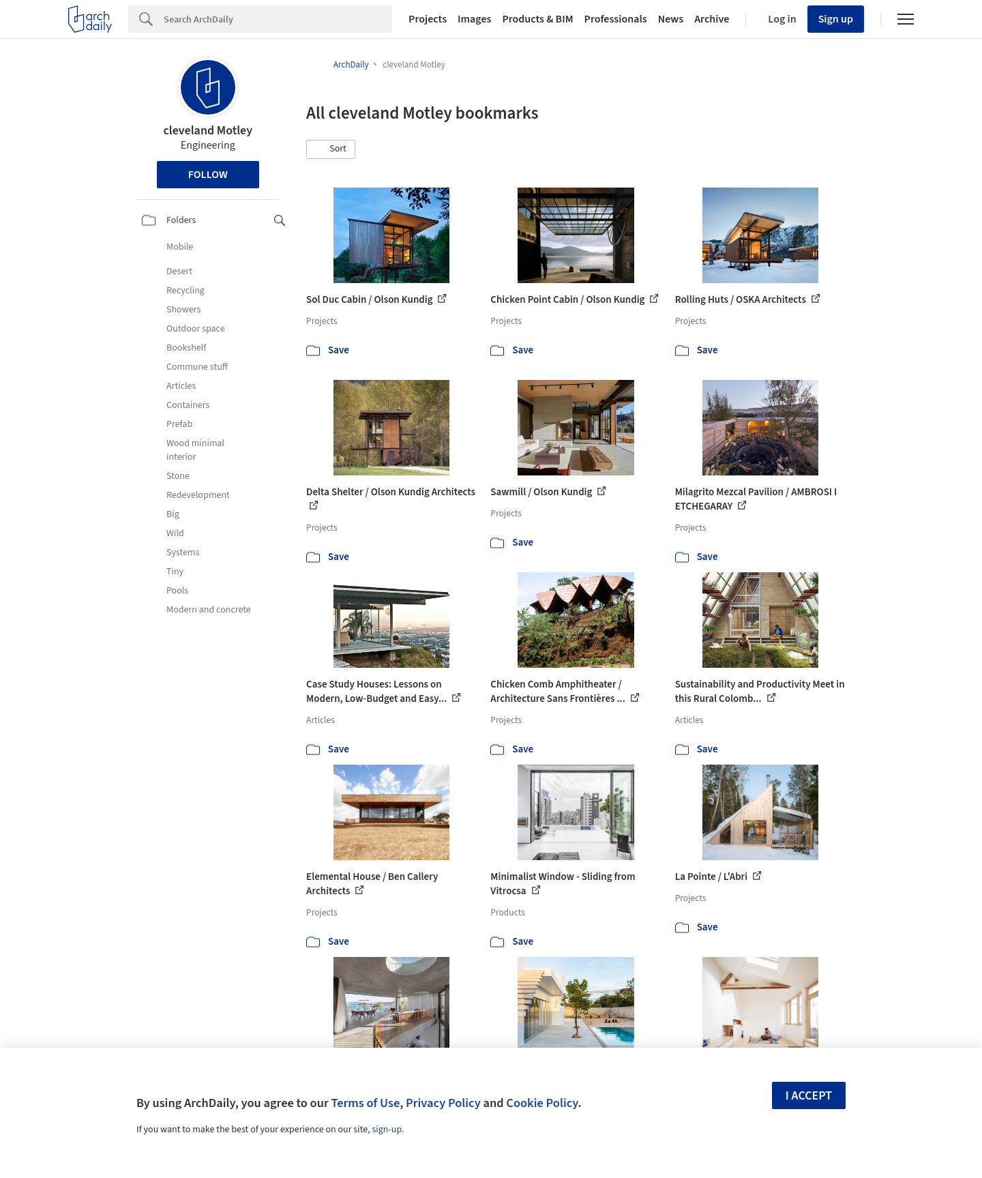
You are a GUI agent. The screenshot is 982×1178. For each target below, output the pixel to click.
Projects (427, 19)
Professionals (615, 19)
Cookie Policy (542, 1103)
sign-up (387, 1129)
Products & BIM (537, 19)
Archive (711, 19)
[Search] (278, 19)
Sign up (835, 19)
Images (474, 19)
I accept (809, 1095)
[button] (330, 149)
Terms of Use (365, 1103)
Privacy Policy (443, 1103)
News (670, 19)
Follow (208, 174)
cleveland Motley (208, 130)
